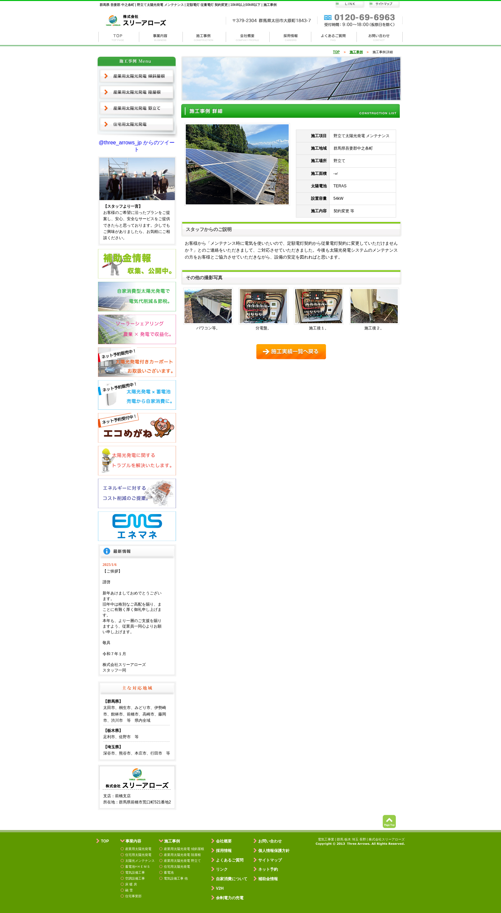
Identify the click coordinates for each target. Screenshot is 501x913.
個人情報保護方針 (274, 850)
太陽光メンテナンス (140, 860)
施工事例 (204, 37)
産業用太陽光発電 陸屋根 (137, 92)
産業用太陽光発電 (138, 849)
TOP (336, 52)
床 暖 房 (131, 884)
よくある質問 (334, 37)
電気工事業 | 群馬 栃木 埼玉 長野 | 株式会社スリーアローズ (361, 839)
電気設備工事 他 (176, 878)
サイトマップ (270, 860)
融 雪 (129, 890)
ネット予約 (268, 869)
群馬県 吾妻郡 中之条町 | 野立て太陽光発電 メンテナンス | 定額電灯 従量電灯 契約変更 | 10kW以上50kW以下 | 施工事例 (188, 5)
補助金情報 (268, 879)
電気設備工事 (135, 872)
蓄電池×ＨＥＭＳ (137, 866)
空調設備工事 (135, 878)
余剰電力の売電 (229, 898)
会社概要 (248, 37)
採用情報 (290, 37)
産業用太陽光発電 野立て (137, 108)
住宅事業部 (133, 896)
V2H (219, 888)
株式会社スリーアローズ (118, 37)
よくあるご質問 (229, 860)
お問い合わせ (380, 37)
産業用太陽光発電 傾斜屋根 (137, 76)
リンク (222, 869)
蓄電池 (169, 872)
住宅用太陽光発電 (137, 124)
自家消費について (231, 879)
